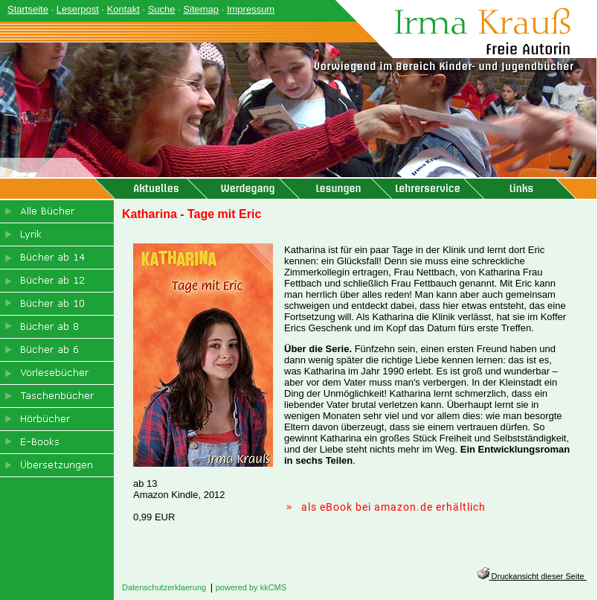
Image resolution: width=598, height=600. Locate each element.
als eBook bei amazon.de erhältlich (393, 507)
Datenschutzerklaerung (164, 587)
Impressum (250, 9)
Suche (162, 9)
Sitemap (201, 9)
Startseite (27, 9)
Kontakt (123, 9)
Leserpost (78, 9)
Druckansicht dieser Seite (532, 576)
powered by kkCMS (251, 587)
